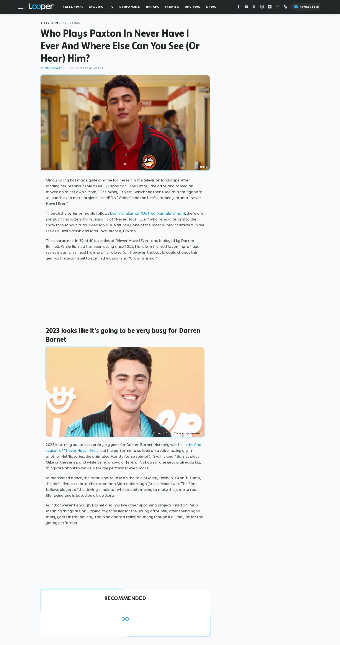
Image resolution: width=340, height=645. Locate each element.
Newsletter (306, 7)
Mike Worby (53, 68)
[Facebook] (238, 7)
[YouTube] (246, 7)
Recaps (152, 7)
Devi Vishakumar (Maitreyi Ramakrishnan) (147, 213)
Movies (96, 7)
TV (111, 7)
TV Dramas (71, 23)
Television (49, 23)
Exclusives (73, 7)
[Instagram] (262, 7)
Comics (172, 7)
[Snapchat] (277, 7)
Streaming (129, 7)
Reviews (192, 7)
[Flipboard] (270, 7)
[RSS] (285, 7)
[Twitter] (254, 7)
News (211, 7)
